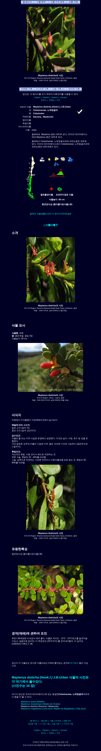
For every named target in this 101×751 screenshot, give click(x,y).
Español (46, 97)
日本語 (51, 100)
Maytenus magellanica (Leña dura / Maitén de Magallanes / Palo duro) (53, 709)
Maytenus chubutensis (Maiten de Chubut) (40, 704)
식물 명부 (44, 721)
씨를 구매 (67, 721)
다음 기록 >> (57, 724)
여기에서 (74, 663)
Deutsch (54, 97)
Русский (63, 97)
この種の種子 (50, 225)
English (37, 97)
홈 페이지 (34, 721)
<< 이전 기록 (45, 724)
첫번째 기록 (32, 724)
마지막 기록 (68, 724)
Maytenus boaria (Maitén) (32, 702)
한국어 (43, 100)
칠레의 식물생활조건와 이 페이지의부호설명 (50, 214)
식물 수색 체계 (55, 721)
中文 (58, 100)
